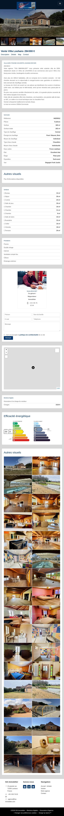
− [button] (6, 352)
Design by (44, 813)
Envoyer (8, 338)
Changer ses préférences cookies (26, 813)
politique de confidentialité (28, 335)
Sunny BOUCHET (32, 291)
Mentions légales (32, 810)
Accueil (26, 6)
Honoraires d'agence (46, 810)
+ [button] (6, 349)
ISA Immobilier (11, 782)
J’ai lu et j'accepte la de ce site (25, 335)
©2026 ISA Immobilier (18, 810)
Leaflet (58, 388)
